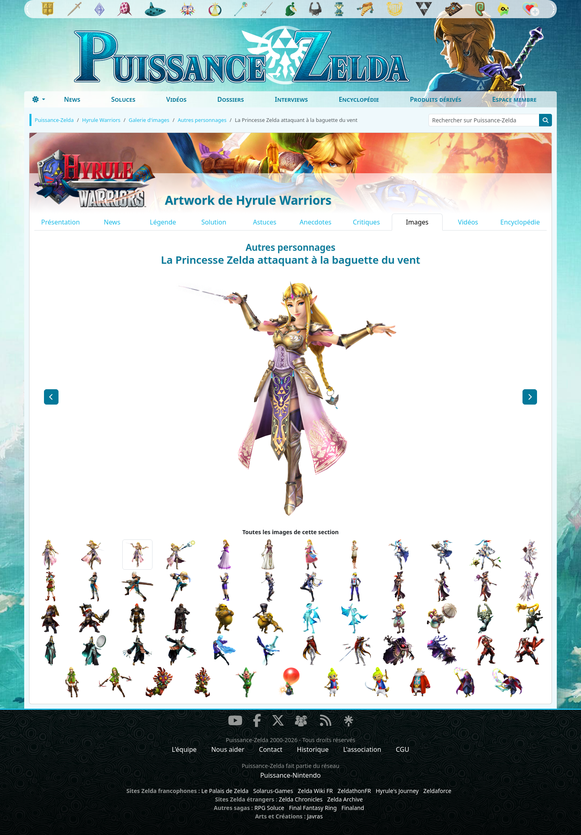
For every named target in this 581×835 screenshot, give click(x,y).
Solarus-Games (273, 791)
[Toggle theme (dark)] (38, 99)
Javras (315, 816)
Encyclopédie (359, 99)
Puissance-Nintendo (290, 775)
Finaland (352, 808)
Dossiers (230, 99)
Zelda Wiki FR (315, 791)
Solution (213, 222)
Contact (270, 749)
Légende (163, 222)
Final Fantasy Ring (312, 808)
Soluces (123, 99)
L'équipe (184, 749)
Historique (313, 749)
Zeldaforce (437, 791)
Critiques (366, 222)
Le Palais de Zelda (225, 791)
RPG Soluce (269, 808)
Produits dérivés (435, 99)
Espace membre (514, 99)
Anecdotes (316, 222)
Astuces (264, 222)
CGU (402, 749)
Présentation (60, 222)
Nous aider (227, 749)
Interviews (291, 99)
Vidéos (176, 99)
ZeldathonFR (354, 791)
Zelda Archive (345, 799)
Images (417, 222)
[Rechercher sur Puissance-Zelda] (483, 120)
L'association (362, 749)
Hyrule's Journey (397, 791)
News (72, 99)
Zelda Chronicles (300, 799)
